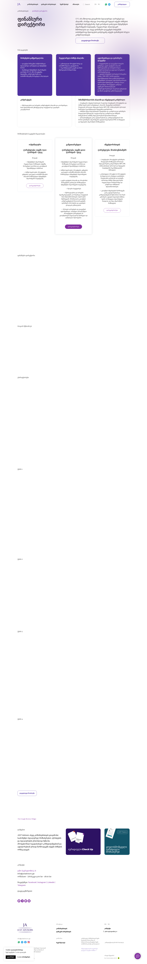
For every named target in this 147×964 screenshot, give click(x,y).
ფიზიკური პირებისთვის (48, 4)
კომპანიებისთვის (22, 11)
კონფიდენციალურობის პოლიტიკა (114, 942)
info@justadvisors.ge (23, 938)
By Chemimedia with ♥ (110, 958)
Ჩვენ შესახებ (60, 943)
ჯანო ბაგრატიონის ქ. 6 (26, 871)
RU (99, 4)
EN (95, 4)
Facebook (32, 882)
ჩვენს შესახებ (64, 4)
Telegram (21, 885)
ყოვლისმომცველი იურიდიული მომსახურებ (116, 849)
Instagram (42, 882)
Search (87, 4)
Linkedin (50, 882)
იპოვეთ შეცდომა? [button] (109, 955)
